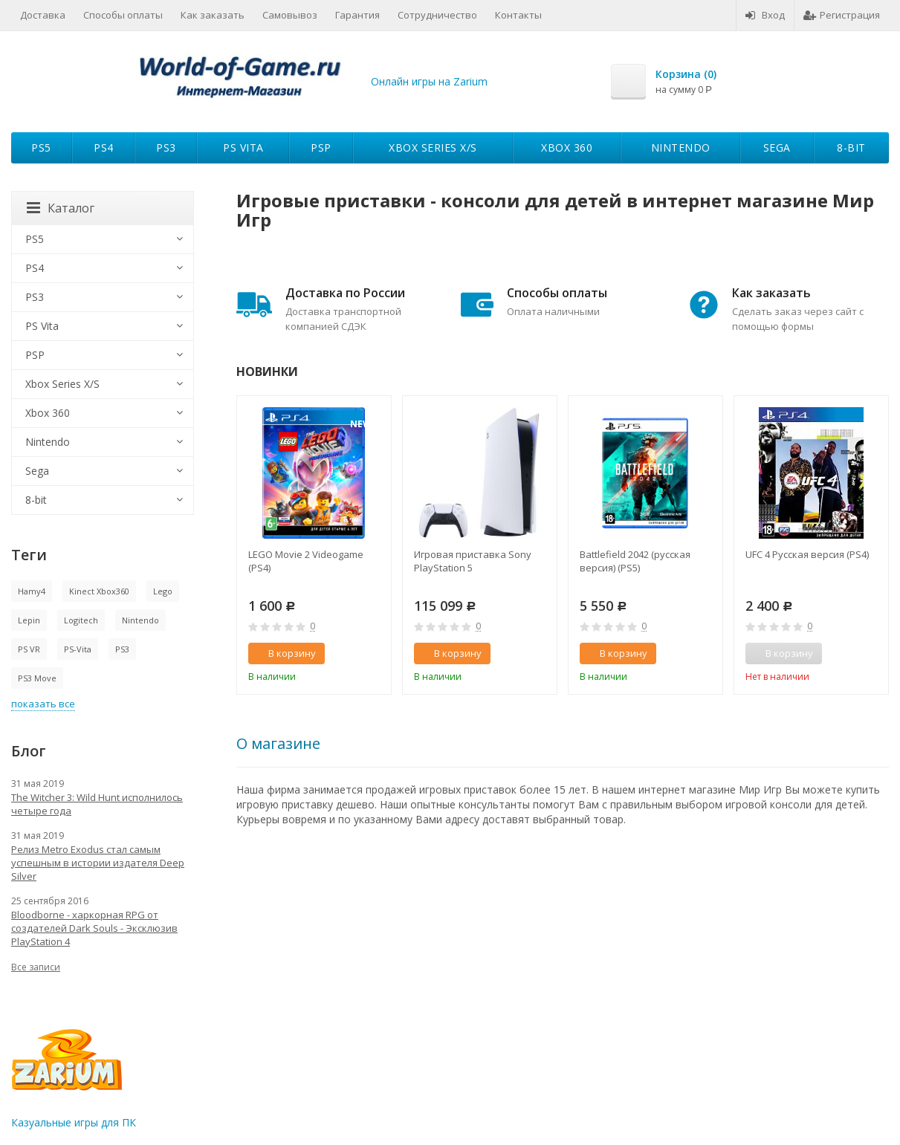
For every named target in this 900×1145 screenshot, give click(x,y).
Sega (777, 147)
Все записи (35, 967)
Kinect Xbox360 (99, 591)
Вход (765, 15)
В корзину (284, 653)
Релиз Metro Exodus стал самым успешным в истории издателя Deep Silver (97, 863)
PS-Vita (77, 649)
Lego (162, 591)
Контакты (518, 15)
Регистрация (841, 15)
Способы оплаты (123, 15)
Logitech (81, 620)
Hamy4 (31, 591)
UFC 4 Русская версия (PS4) (807, 554)
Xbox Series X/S (433, 147)
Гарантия (357, 15)
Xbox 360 (566, 147)
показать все (43, 703)
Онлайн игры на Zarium (429, 81)
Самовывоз (289, 15)
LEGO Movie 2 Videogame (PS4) (305, 561)
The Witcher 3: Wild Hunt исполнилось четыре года (97, 804)
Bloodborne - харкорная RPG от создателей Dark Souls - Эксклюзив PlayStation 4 (94, 928)
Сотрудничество (437, 15)
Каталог (60, 208)
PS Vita (243, 147)
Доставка (42, 15)
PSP (321, 147)
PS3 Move (37, 678)
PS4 (104, 147)
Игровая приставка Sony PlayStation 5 (472, 561)
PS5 (41, 147)
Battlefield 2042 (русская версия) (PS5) (635, 561)
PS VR (29, 649)
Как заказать (213, 15)
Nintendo (680, 147)
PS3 (166, 147)
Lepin (29, 620)
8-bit (851, 147)
